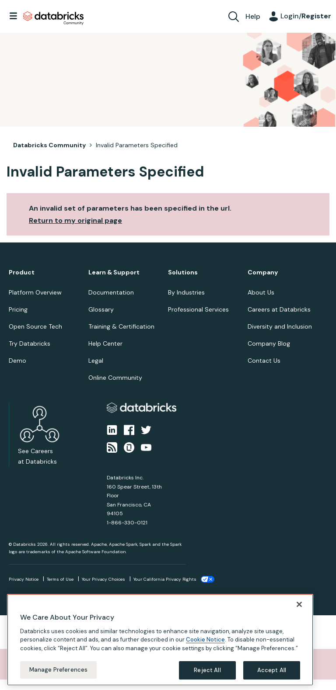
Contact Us (264, 360)
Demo (17, 360)
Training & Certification (121, 326)
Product (22, 272)
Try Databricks (29, 343)
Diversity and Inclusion (280, 326)
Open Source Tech (35, 326)
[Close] (299, 604)
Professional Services (198, 309)
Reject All (207, 670)
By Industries (186, 292)
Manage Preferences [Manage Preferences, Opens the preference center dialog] (58, 669)
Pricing (18, 309)
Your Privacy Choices (103, 579)
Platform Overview (35, 292)
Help (252, 16)
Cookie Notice (205, 639)
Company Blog (269, 343)
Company (263, 272)
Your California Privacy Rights (164, 579)
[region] (160, 640)
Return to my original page (75, 220)
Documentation (111, 292)
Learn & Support (114, 272)
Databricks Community (53, 18)
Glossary (101, 309)
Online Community (115, 377)
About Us (261, 292)
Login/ (305, 16)
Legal (95, 360)
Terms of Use (60, 579)
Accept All (271, 670)
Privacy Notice (23, 579)
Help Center (105, 343)
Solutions (183, 272)
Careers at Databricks (279, 309)
